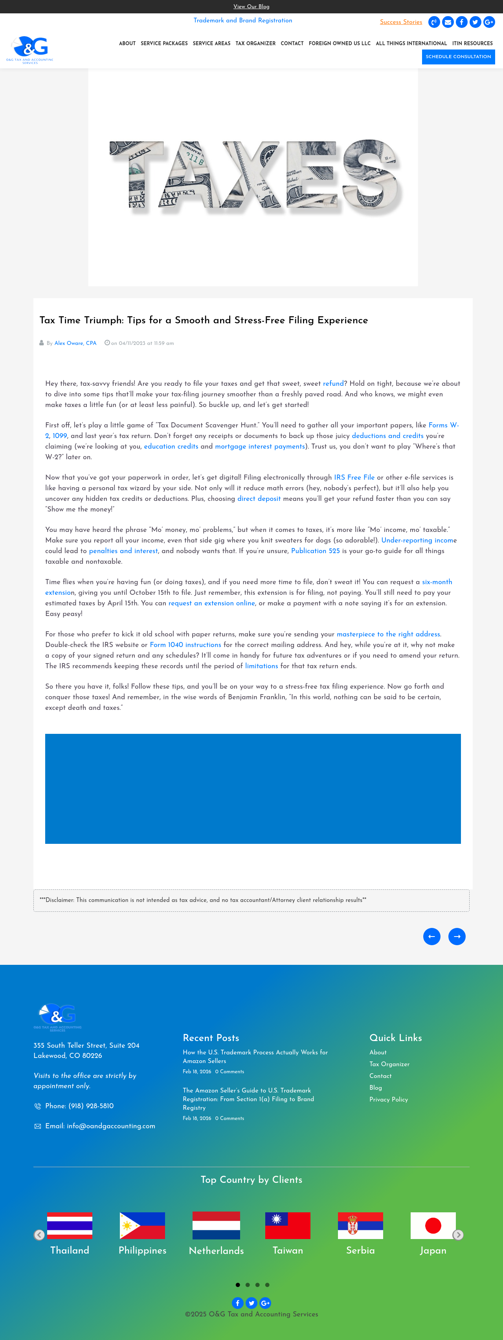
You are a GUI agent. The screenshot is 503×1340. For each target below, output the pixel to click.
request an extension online (212, 603)
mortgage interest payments (260, 447)
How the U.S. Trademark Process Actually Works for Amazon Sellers (255, 1057)
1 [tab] (237, 1286)
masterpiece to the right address (388, 634)
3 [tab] (256, 1286)
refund (333, 384)
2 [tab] (247, 1286)
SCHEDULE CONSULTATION (458, 57)
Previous (39, 1235)
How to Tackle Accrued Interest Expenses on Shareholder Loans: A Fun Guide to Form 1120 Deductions (432, 936)
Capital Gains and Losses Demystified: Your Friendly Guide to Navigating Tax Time (457, 936)
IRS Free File (354, 478)
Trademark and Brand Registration (242, 21)
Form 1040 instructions (185, 645)
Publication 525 (316, 551)
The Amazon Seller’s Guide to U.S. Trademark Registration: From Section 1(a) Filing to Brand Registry (248, 1099)
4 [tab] (266, 1286)
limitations (262, 666)
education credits (171, 447)
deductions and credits (388, 436)
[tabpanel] (69, 1235)
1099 (60, 436)
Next (458, 1235)
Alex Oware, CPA (75, 343)
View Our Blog (251, 7)
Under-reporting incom (417, 540)
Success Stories (401, 22)
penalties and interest (123, 551)
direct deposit (260, 499)
